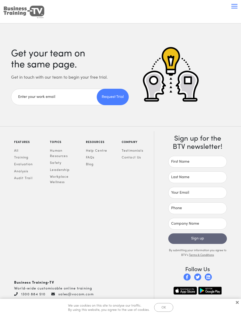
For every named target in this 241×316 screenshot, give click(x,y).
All (16, 150)
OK (163, 307)
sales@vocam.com (76, 294)
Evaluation (23, 164)
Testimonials (132, 150)
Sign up (197, 238)
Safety (55, 162)
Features (22, 142)
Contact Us (131, 157)
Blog (90, 164)
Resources (95, 142)
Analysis (21, 171)
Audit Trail (23, 178)
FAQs (90, 157)
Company (129, 142)
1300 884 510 (33, 294)
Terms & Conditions (201, 255)
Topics (55, 142)
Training (21, 157)
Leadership (60, 169)
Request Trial (113, 96)
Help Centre (96, 150)
